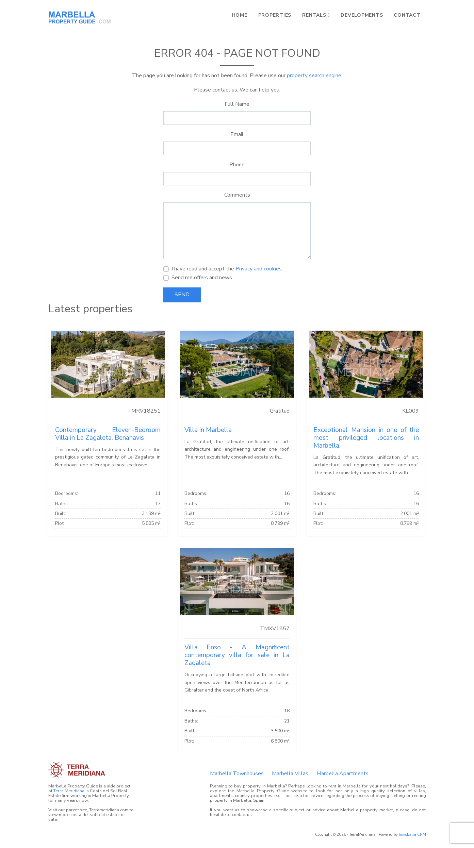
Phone (237, 164)
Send (182, 294)
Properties (275, 15)
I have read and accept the (226, 268)
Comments (237, 195)
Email (237, 134)
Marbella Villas (290, 773)
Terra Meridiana (68, 791)
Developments (362, 15)
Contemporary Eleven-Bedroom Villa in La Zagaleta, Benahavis (108, 434)
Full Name (237, 104)
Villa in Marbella (208, 430)
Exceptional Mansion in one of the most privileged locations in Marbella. (366, 438)
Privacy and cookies (258, 268)
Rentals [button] (314, 15)
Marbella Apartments (342, 773)
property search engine (314, 75)
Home (239, 15)
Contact (407, 15)
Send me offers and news (201, 277)
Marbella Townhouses (237, 773)
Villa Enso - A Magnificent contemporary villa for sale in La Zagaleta (237, 655)
